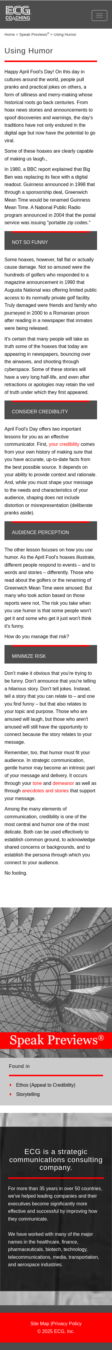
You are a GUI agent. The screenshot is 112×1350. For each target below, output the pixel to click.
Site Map (39, 1323)
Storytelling (28, 1094)
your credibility (64, 444)
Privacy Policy (67, 1323)
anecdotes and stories (45, 790)
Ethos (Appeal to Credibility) (45, 1085)
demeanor (63, 783)
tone (37, 783)
